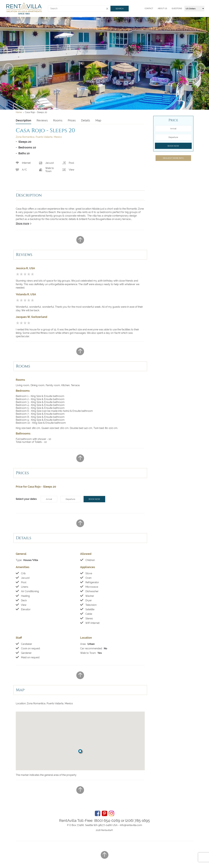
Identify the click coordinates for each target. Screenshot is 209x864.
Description (23, 120)
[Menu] (144, 8)
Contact (149, 8)
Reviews (42, 120)
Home (19, 112)
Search (120, 8)
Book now (94, 499)
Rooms (57, 120)
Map (98, 120)
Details (85, 120)
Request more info (173, 158)
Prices (72, 120)
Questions (177, 8)
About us (162, 8)
